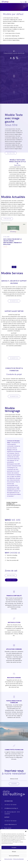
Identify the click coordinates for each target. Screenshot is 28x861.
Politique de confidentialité (18, 859)
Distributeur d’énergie (7, 827)
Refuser (14, 851)
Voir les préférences (14, 855)
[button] (26, 831)
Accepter (14, 847)
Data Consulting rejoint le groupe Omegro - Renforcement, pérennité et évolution (12, 230)
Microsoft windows (9, 817)
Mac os (6, 819)
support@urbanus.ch (10, 811)
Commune (4, 824)
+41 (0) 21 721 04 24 (10, 808)
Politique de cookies (8, 859)
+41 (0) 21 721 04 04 (10, 792)
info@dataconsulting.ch (11, 795)
